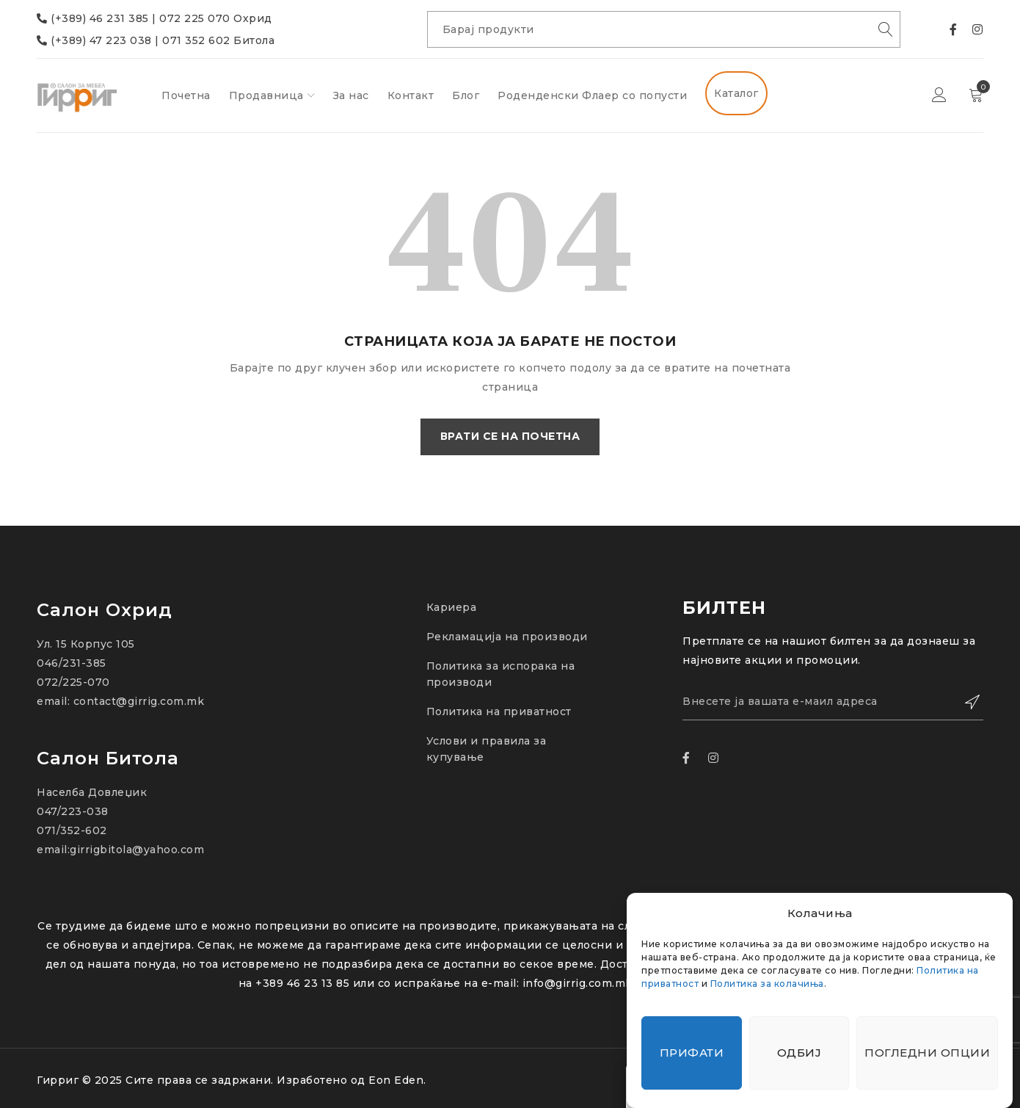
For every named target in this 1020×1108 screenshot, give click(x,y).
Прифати (692, 1053)
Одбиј (799, 1053)
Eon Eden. (397, 1080)
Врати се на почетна (510, 436)
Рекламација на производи (507, 636)
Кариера (451, 607)
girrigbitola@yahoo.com (137, 849)
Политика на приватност (499, 711)
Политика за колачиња (767, 983)
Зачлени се (965, 702)
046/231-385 (71, 663)
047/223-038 (73, 811)
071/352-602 (72, 830)
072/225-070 (73, 682)
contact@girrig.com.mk (139, 701)
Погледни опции (927, 1053)
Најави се (939, 95)
